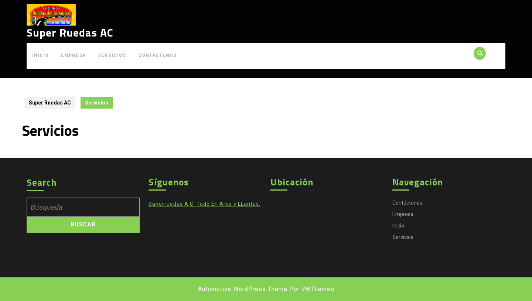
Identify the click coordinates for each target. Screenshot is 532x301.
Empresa (73, 55)
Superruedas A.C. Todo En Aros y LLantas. (204, 204)
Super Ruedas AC (70, 32)
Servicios (112, 55)
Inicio (40, 55)
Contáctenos (157, 55)
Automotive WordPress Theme (242, 289)
